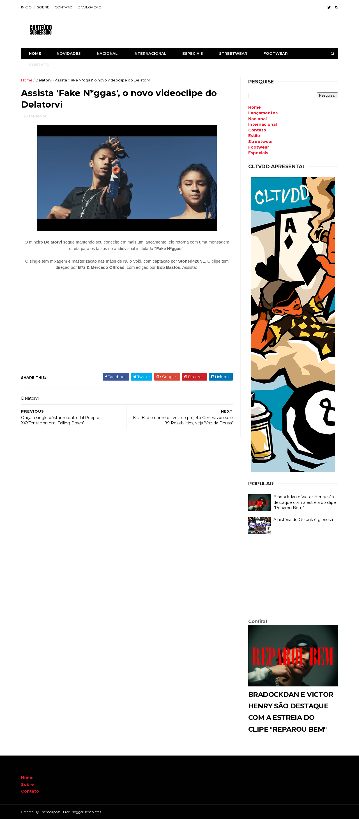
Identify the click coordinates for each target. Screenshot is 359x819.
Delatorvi (43, 80)
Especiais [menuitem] (258, 152)
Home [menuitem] (254, 107)
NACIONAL (107, 53)
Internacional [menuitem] (262, 124)
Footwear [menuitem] (258, 147)
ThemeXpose (50, 812)
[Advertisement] (293, 577)
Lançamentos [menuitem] (263, 112)
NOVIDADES (69, 53)
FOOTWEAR (275, 53)
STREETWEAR (233, 53)
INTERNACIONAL (150, 53)
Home (35, 53)
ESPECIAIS (192, 53)
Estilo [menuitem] (254, 135)
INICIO (26, 7)
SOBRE (43, 7)
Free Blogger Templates (82, 812)
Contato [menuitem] (257, 130)
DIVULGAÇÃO (90, 7)
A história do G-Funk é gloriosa (303, 519)
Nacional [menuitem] (257, 118)
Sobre (27, 784)
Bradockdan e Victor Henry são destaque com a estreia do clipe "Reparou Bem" (304, 502)
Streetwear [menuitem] (260, 141)
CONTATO (63, 7)
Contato (30, 791)
